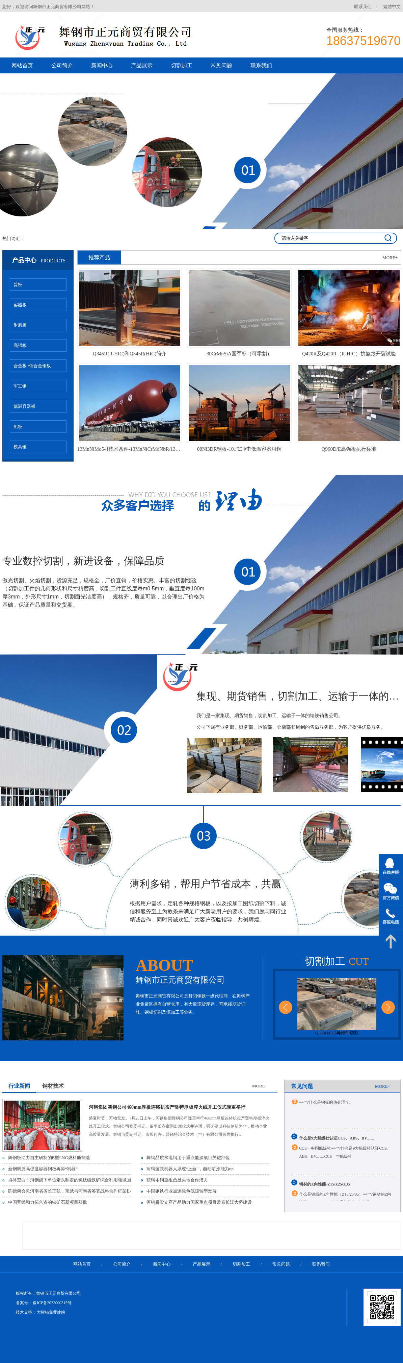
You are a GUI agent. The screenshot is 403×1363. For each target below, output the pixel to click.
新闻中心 (102, 65)
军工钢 (20, 386)
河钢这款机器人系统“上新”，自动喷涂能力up (190, 1168)
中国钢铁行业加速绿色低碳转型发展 (181, 1191)
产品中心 (38, 260)
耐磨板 (20, 325)
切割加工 (181, 65)
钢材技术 (53, 1086)
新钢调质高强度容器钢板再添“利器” (43, 1168)
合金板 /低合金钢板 (32, 365)
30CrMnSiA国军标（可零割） (239, 353)
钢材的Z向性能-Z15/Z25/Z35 (324, 1189)
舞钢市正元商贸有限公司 (180, 980)
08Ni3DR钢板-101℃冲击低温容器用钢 (239, 449)
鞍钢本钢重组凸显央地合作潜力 (177, 1179)
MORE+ (390, 257)
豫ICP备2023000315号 (52, 1302)
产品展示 (142, 65)
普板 (18, 284)
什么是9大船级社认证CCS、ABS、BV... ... (336, 1143)
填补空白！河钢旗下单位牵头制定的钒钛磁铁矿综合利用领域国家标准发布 (80, 1179)
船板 (18, 426)
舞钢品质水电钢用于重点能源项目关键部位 (188, 1157)
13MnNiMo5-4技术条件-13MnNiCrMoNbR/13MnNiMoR (129, 449)
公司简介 (62, 65)
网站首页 (22, 65)
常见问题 (221, 65)
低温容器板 (24, 406)
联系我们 (363, 6)
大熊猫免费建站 (51, 1312)
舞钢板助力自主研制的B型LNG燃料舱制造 (49, 1157)
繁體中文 (392, 6)
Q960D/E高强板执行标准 (349, 449)
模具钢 (20, 446)
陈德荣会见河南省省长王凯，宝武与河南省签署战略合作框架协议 (71, 1191)
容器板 (20, 304)
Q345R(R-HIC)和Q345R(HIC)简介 (129, 353)
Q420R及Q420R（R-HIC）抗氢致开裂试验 (349, 353)
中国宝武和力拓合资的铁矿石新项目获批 (47, 1202)
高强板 (20, 345)
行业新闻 (19, 1086)
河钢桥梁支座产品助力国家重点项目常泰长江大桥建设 (199, 1202)
